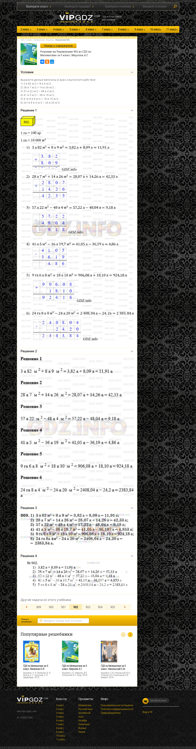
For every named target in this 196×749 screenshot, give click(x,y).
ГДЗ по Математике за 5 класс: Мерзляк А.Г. (74, 667)
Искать (175, 6)
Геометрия (83, 724)
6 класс (90, 29)
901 (63, 607)
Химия (81, 731)
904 (100, 607)
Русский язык (85, 709)
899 (38, 607)
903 (88, 607)
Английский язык (84, 714)
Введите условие (155, 6)
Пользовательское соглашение (117, 705)
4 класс (57, 29)
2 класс (25, 29)
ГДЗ (22, 40)
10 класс (155, 29)
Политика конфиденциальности (117, 709)
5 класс (73, 29)
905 (112, 607)
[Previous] (27, 607)
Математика (39, 40)
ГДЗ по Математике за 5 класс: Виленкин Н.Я (35, 667)
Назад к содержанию (58, 45)
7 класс (106, 29)
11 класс (171, 29)
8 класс (122, 29)
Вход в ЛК (147, 712)
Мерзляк (50, 40)
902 (75, 607)
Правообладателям (111, 712)
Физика (82, 728)
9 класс (139, 29)
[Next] (125, 607)
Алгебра (82, 720)
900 (51, 607)
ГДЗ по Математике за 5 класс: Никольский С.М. (113, 667)
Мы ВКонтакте (154, 700)
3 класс (41, 29)
